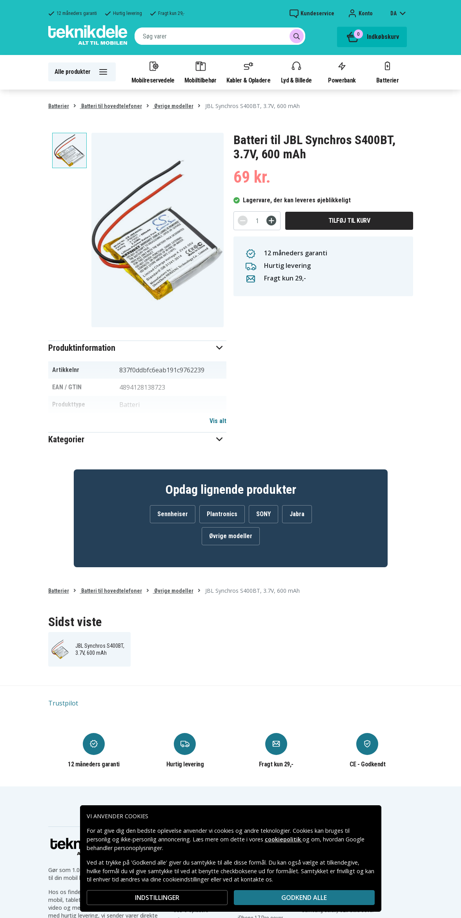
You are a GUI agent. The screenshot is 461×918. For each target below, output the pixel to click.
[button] (137, 348)
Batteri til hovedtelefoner (111, 106)
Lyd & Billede (296, 72)
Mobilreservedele (153, 72)
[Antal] (257, 220)
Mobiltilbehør (200, 72)
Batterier (387, 72)
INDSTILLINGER (157, 897)
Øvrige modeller (173, 106)
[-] (243, 220)
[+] (271, 220)
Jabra (297, 514)
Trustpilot (63, 703)
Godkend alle (304, 897)
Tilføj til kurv (349, 220)
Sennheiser (172, 514)
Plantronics (222, 514)
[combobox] (220, 36)
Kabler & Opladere (248, 72)
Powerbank (341, 72)
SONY (263, 514)
